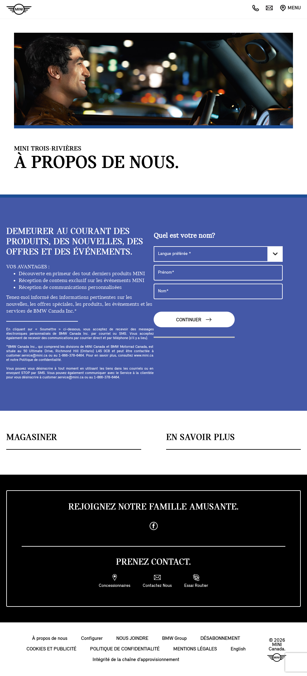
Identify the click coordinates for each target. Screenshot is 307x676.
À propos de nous (49, 638)
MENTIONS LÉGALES (195, 649)
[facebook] (153, 526)
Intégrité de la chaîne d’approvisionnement (136, 659)
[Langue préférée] (218, 254)
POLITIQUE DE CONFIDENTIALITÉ (125, 649)
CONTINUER (194, 319)
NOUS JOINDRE (132, 638)
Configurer (92, 638)
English (238, 649)
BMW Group (174, 638)
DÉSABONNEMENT (220, 638)
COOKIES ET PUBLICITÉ (51, 649)
